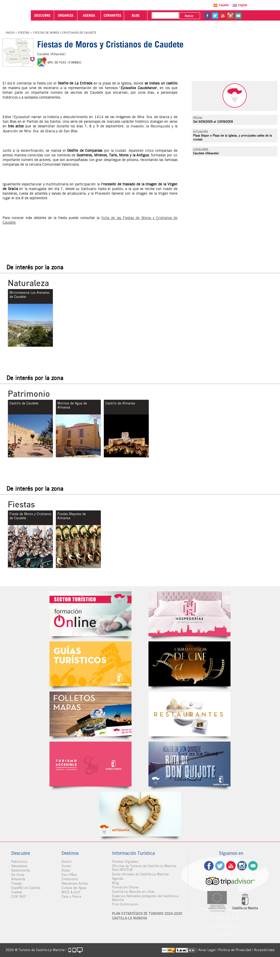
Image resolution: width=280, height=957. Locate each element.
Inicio (10, 32)
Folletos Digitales (90, 713)
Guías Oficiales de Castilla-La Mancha (90, 663)
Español (224, 5)
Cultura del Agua (74, 888)
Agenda (117, 878)
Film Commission (125, 904)
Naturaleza (19, 866)
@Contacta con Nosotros (238, 16)
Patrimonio (19, 862)
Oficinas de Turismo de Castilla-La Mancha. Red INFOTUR (144, 868)
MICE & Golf (71, 892)
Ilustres (16, 892)
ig (242, 865)
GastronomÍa (20, 870)
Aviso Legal (207, 950)
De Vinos (17, 875)
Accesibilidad (264, 950)
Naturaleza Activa (75, 883)
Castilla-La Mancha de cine (189, 663)
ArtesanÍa (18, 879)
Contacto (253, 865)
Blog (115, 883)
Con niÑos (69, 875)
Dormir (67, 862)
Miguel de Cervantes (189, 764)
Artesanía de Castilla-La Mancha (140, 814)
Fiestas (23, 32)
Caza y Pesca (71, 896)
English (242, 5)
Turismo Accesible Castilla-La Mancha (90, 764)
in (230, 16)
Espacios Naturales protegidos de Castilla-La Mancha (145, 898)
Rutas (66, 870)
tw (215, 16)
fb (207, 16)
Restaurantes (189, 713)
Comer (66, 866)
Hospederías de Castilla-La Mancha (189, 613)
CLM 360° (18, 896)
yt (223, 16)
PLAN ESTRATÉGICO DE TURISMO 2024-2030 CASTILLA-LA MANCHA (147, 916)
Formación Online (125, 887)
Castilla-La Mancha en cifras (133, 892)
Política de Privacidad (234, 950)
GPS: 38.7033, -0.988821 (64, 62)
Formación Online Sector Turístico (90, 613)
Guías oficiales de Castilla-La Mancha (140, 874)
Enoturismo (70, 879)
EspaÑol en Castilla (26, 888)
